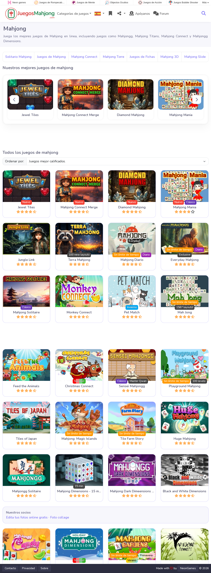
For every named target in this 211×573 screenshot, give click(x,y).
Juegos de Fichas (142, 57)
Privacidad (28, 568)
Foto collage (59, 517)
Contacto (10, 568)
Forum (161, 13)
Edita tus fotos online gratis (27, 517)
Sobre (44, 568)
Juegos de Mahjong (51, 57)
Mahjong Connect (84, 57)
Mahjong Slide (195, 57)
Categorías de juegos (73, 13)
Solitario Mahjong (18, 57)
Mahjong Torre (113, 57)
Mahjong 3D (169, 57)
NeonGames (188, 568)
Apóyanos (139, 13)
